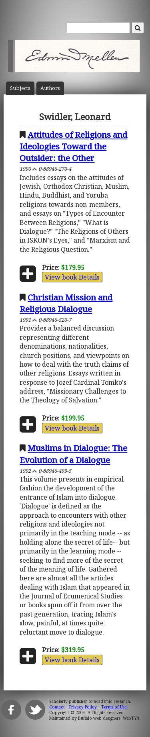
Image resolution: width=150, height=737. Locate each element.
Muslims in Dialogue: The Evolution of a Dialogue (73, 453)
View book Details (72, 277)
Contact (57, 707)
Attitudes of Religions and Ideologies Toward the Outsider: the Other (73, 146)
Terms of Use (113, 707)
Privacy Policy (83, 707)
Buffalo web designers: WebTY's (108, 718)
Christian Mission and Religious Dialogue (66, 303)
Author (50, 88)
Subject (20, 88)
